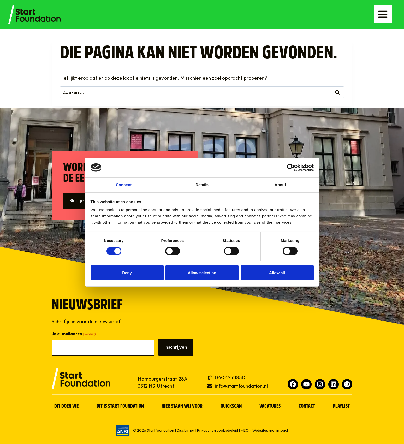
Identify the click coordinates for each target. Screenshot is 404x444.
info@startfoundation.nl (241, 386)
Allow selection (202, 273)
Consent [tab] (124, 184)
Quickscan (231, 406)
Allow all (277, 273)
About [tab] (280, 184)
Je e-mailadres (74, 334)
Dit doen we (66, 406)
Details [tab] (202, 184)
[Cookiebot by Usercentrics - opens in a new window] (291, 167)
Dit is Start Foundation (120, 406)
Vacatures (270, 406)
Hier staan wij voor (182, 406)
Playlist (341, 406)
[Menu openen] (382, 14)
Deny (127, 273)
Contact (307, 406)
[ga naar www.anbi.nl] (122, 430)
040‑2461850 (230, 377)
